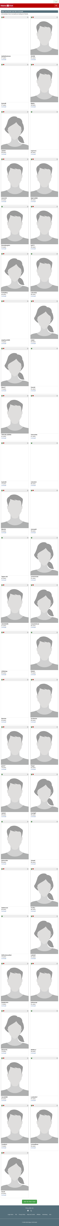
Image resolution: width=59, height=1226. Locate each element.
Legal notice (10, 1214)
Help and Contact (31, 1214)
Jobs (50, 1214)
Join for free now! (29, 1202)
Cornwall (3, 59)
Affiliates (39, 1214)
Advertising (44, 1214)
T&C (16, 1214)
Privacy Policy (22, 1214)
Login (55, 1)
